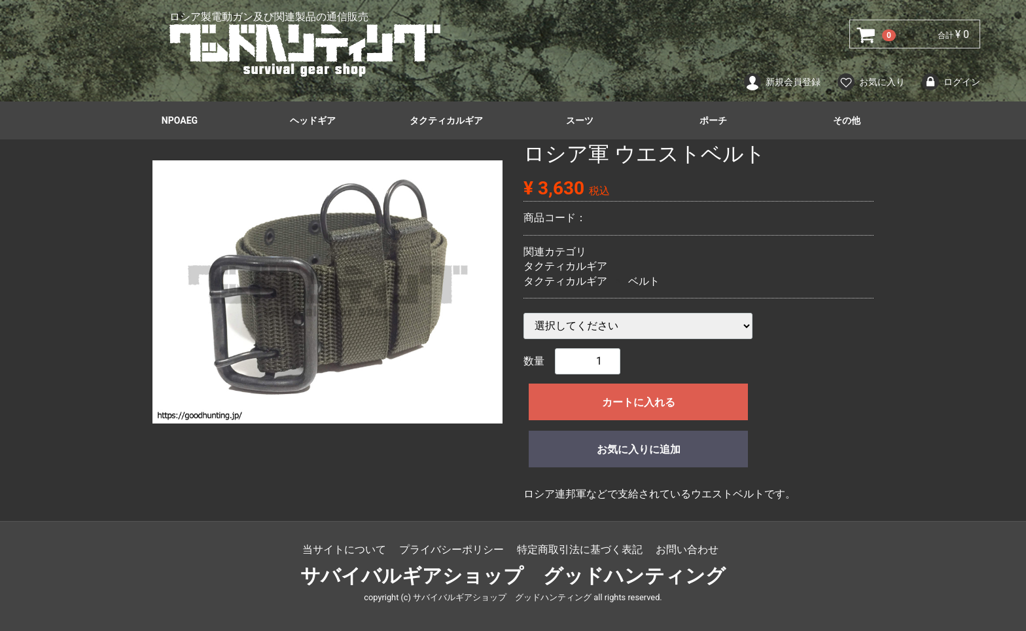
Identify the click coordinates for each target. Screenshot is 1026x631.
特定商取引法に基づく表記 (580, 549)
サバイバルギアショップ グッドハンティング (513, 576)
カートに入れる (638, 402)
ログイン (950, 82)
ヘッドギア (313, 120)
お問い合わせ (687, 549)
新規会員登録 (782, 82)
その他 (846, 120)
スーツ (579, 120)
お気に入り (870, 82)
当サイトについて (344, 549)
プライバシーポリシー (451, 549)
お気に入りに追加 (639, 449)
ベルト (644, 281)
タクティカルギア (446, 120)
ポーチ (713, 120)
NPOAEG (180, 120)
